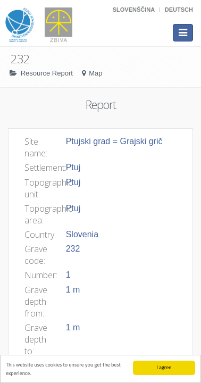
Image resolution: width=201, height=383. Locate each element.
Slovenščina (134, 9)
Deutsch (179, 9)
